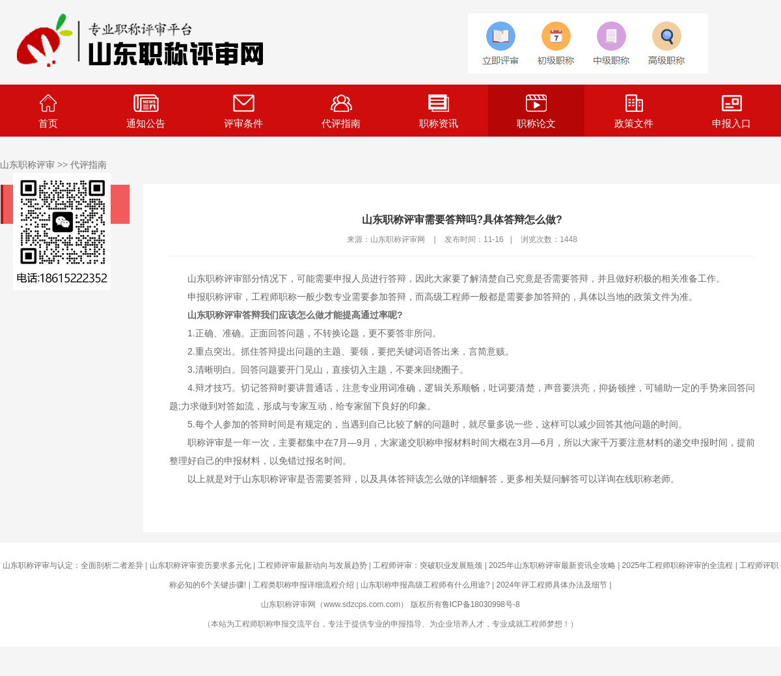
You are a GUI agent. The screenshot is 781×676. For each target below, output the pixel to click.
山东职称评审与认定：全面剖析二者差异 (73, 565)
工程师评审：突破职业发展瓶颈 (427, 565)
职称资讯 (438, 111)
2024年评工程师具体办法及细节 (551, 584)
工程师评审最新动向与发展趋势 (312, 565)
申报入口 (731, 111)
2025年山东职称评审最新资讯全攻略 (552, 565)
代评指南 (341, 111)
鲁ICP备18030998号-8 (481, 604)
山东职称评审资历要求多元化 (200, 565)
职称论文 (536, 111)
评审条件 (243, 111)
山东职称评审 (27, 164)
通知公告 (145, 111)
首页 (48, 111)
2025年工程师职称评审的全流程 (677, 565)
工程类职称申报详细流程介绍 (303, 584)
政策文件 (633, 111)
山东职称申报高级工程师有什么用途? (425, 584)
